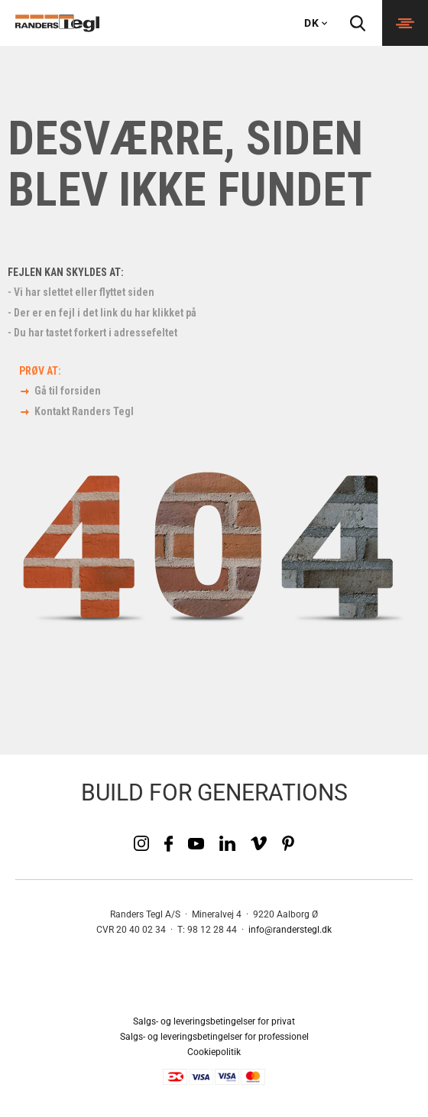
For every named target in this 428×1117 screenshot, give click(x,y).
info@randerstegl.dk (290, 929)
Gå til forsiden (67, 391)
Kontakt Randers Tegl (84, 411)
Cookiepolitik (214, 1052)
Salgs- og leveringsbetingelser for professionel (214, 1036)
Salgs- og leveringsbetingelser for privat (214, 1021)
